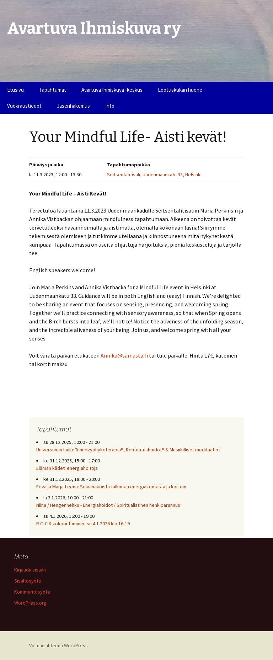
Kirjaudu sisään (30, 570)
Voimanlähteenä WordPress (58, 645)
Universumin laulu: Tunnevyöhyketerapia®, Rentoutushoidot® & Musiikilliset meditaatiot (128, 449)
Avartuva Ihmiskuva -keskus (112, 89)
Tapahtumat (52, 89)
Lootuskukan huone (180, 89)
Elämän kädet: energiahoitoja (67, 468)
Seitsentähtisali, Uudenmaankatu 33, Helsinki (154, 174)
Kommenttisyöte (32, 592)
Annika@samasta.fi (124, 355)
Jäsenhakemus (73, 105)
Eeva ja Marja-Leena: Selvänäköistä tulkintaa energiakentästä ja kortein (111, 486)
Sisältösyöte (27, 581)
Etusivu (15, 89)
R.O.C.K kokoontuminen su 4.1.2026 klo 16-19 (83, 523)
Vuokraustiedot (24, 105)
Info (109, 105)
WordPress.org (30, 603)
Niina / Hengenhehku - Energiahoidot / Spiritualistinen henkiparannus (108, 505)
